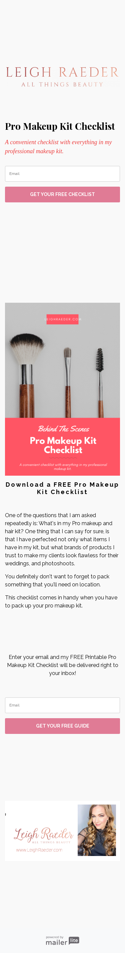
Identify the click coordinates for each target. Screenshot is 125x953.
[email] (62, 174)
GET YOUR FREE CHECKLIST (62, 194)
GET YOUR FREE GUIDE (62, 726)
